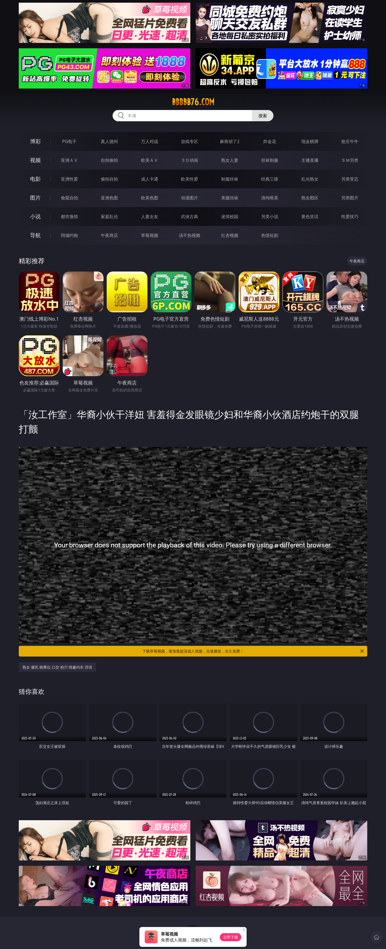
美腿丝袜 (229, 198)
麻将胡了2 (229, 141)
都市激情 (69, 216)
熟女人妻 (229, 160)
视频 (35, 160)
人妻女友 (149, 216)
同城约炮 (69, 235)
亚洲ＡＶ (69, 160)
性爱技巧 (349, 216)
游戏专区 (189, 141)
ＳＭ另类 (349, 160)
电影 (35, 178)
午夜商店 (109, 235)
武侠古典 (189, 216)
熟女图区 (309, 198)
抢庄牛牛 (349, 141)
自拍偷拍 (109, 160)
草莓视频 (149, 235)
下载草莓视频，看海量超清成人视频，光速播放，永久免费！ (253, 651)
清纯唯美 (269, 198)
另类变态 (349, 179)
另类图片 (349, 198)
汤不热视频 (189, 235)
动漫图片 (189, 198)
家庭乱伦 (109, 216)
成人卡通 (149, 179)
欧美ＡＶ (149, 160)
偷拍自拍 (109, 179)
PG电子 (69, 141)
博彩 (35, 141)
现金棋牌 (309, 141)
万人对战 (149, 141)
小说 (35, 216)
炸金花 (269, 141)
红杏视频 (229, 235)
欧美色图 (149, 198)
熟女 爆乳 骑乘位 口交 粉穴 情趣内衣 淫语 (57, 667)
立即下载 (230, 937)
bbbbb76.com (193, 102)
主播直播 (309, 160)
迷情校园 (229, 216)
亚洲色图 (109, 198)
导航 (35, 235)
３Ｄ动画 (189, 160)
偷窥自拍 (69, 198)
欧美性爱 (189, 179)
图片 (35, 197)
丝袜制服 (269, 160)
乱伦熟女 (309, 179)
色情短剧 (269, 235)
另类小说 (269, 216)
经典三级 (269, 179)
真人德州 (109, 141)
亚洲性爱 (69, 179)
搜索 (262, 116)
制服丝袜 (229, 179)
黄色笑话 (309, 216)
